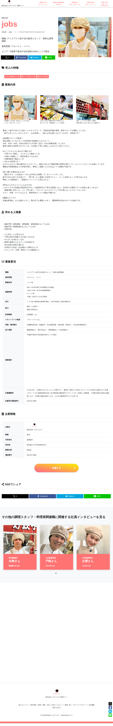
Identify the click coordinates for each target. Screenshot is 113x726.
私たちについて (24, 708)
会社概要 (91, 708)
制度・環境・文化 (44, 708)
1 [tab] (56, 578)
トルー (71, 718)
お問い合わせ (56, 710)
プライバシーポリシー (80, 708)
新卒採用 (33, 708)
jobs (10, 32)
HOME (4, 32)
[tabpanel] (20, 551)
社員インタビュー (57, 708)
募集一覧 (68, 708)
